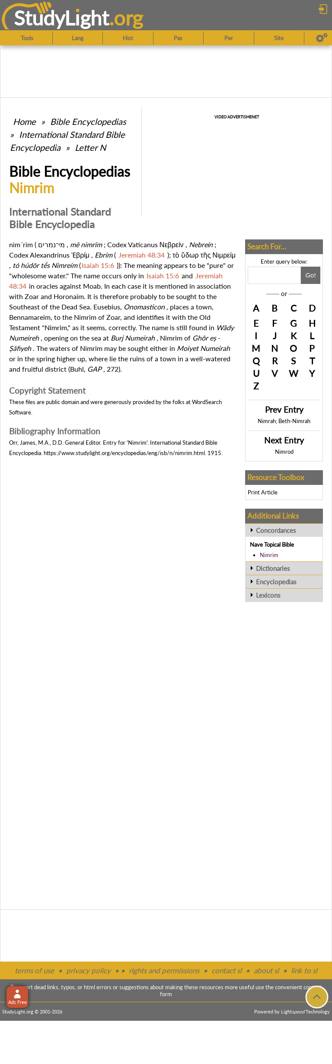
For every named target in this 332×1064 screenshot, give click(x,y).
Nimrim (269, 554)
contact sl (226, 970)
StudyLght (61, 18)
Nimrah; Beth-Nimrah (284, 420)
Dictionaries (273, 568)
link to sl (304, 970)
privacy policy (88, 970)
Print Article (263, 492)
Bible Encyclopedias (88, 121)
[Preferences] (322, 38)
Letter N (90, 147)
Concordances (276, 530)
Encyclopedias (276, 582)
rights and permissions (164, 970)
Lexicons (268, 595)
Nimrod (284, 451)
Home (24, 121)
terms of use (34, 970)
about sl (266, 970)
